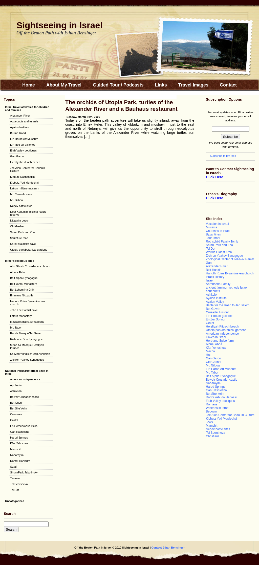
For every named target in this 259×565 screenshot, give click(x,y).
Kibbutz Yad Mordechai (24, 182)
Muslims (211, 227)
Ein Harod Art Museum (24, 138)
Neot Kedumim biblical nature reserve (28, 213)
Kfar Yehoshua (19, 443)
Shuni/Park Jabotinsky (24, 472)
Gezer (210, 323)
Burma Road (18, 133)
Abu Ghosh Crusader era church (30, 266)
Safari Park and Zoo (22, 232)
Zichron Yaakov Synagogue (27, 359)
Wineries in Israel (217, 408)
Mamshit (15, 449)
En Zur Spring (215, 319)
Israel (209, 280)
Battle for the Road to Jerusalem (227, 305)
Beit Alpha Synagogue (23, 277)
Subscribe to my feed (223, 155)
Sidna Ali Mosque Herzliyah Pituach (27, 346)
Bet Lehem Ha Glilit (22, 289)
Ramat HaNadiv (20, 460)
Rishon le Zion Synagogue (26, 339)
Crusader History (217, 312)
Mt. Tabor (16, 327)
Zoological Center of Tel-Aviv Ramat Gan (230, 261)
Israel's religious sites (19, 260)
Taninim (15, 478)
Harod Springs (19, 437)
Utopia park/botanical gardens (28, 249)
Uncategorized (14, 501)
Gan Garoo (17, 156)
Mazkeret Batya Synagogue (27, 321)
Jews (209, 422)
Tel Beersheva (19, 484)
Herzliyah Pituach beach (25, 162)
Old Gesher (17, 226)
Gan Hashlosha (19, 431)
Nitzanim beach (19, 220)
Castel (14, 420)
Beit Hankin (213, 270)
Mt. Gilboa (16, 200)
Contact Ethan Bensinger (168, 547)
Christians (212, 436)
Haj (208, 355)
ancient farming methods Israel (226, 287)
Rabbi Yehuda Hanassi (221, 397)
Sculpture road (19, 238)
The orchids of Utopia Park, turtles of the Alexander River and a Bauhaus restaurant (121, 105)
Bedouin (211, 411)
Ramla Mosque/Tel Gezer (25, 333)
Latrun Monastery (21, 315)
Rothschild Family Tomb (222, 241)
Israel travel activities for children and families (27, 108)
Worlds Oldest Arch (219, 252)
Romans (211, 404)
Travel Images (193, 85)
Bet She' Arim (18, 408)
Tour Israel (213, 238)
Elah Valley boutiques (23, 150)
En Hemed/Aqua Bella (23, 425)
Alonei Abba (17, 272)
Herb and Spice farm (220, 340)
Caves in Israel (216, 337)
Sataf (13, 466)
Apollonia (15, 385)
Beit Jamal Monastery (23, 283)
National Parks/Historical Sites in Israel (27, 372)
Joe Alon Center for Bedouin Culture (27, 169)
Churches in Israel (218, 231)
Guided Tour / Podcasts (118, 85)
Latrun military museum (24, 188)
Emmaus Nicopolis (21, 295)
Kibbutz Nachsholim (22, 176)
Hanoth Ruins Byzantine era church (27, 303)
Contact (228, 85)
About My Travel (63, 85)
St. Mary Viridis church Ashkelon (30, 353)
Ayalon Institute (19, 127)
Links (161, 85)
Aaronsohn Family (218, 284)
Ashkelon (15, 391)
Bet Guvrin (16, 402)
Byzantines (213, 234)
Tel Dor (14, 489)
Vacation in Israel (217, 224)
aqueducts (213, 291)
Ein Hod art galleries (22, 144)
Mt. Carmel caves (21, 194)
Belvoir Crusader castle (24, 396)
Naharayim (17, 455)
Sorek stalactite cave (23, 243)
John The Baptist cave (24, 310)
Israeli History (215, 277)
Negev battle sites (21, 205)
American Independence (25, 379)
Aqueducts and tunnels (24, 121)
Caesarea (16, 414)
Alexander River (20, 115)
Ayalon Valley (215, 301)
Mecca (210, 351)
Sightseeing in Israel (59, 25)
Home (28, 85)
